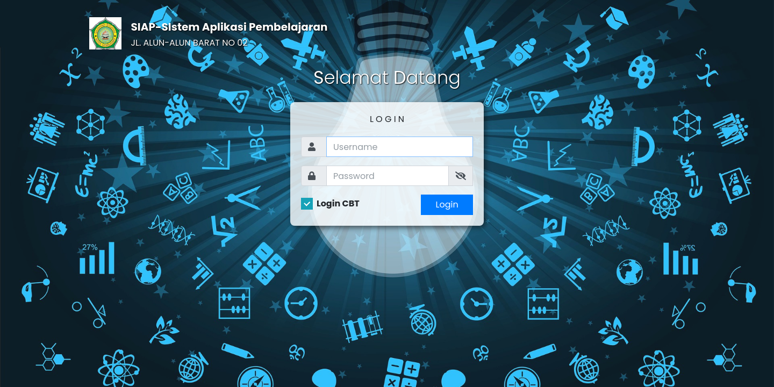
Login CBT (338, 204)
